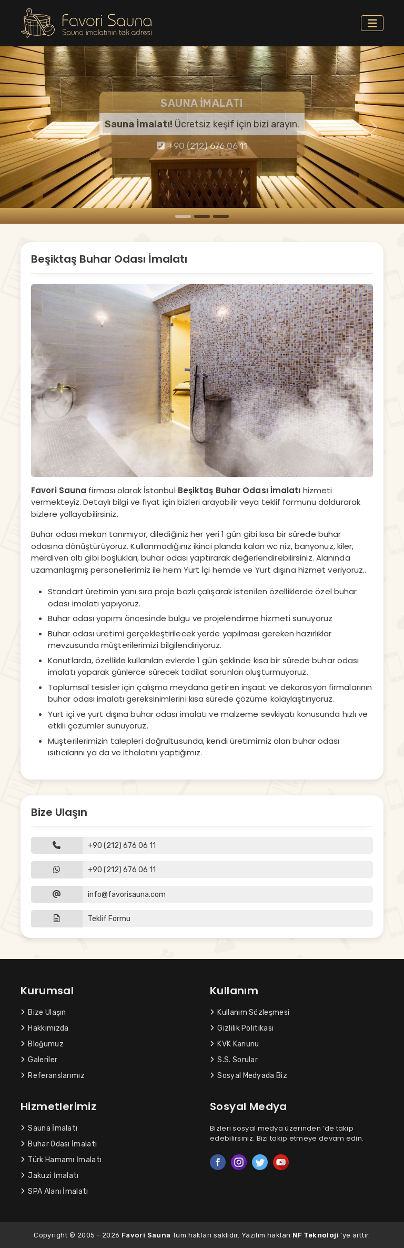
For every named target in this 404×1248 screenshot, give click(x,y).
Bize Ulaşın (43, 1012)
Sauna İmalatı (49, 1128)
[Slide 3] (221, 216)
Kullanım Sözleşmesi (249, 1012)
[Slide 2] (202, 216)
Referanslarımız (53, 1075)
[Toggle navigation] (372, 23)
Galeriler (39, 1059)
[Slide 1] (183, 216)
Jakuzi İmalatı (50, 1175)
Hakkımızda (44, 1028)
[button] (202, 918)
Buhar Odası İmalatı (59, 1144)
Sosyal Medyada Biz (248, 1075)
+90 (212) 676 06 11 (202, 146)
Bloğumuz (42, 1044)
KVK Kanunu (234, 1044)
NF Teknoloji (315, 1235)
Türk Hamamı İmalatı (61, 1159)
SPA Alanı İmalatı (54, 1191)
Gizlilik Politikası (242, 1028)
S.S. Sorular (234, 1059)
